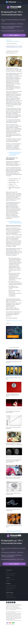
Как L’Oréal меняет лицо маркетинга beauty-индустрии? (13, 412)
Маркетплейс (8, 590)
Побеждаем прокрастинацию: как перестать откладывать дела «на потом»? (12, 395)
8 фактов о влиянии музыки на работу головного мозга (13, 494)
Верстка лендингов (9, 594)
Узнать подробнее (14, 35)
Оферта (7, 581)
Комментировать (13, 336)
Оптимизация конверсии (10, 597)
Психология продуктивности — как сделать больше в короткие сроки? (15, 153)
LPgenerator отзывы (10, 575)
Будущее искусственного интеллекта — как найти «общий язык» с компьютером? (14, 444)
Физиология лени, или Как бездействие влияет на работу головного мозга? (13, 478)
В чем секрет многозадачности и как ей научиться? (13, 362)
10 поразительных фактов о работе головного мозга (13, 510)
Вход (21, 2)
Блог (7, 572)
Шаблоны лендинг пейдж (11, 587)
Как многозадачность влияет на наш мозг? (13, 378)
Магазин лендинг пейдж (10, 588)
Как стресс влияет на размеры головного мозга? (14, 526)
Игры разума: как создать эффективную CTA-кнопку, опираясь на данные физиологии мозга (13, 461)
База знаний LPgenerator (10, 573)
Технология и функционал (11, 585)
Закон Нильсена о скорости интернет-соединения (13, 428)
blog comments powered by (14, 531)
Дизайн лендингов (9, 596)
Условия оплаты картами (10, 624)
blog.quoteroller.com (13, 320)
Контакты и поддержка (10, 579)
